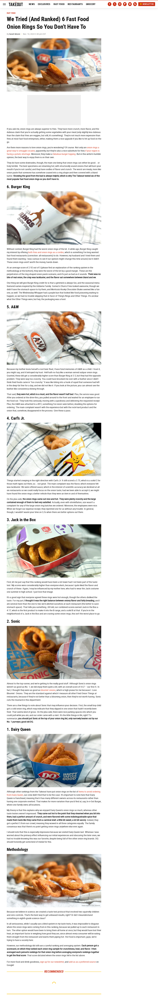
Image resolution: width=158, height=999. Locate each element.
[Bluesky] (130, 4)
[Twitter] (114, 4)
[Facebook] (109, 4)
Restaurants (75, 4)
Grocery (91, 4)
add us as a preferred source (82, 962)
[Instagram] (120, 4)
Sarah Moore (14, 34)
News (32, 4)
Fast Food (59, 4)
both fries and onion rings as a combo (46, 252)
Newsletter (147, 4)
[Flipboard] (125, 4)
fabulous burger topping (64, 154)
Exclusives (44, 4)
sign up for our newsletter (52, 962)
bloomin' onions (48, 690)
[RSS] (135, 4)
